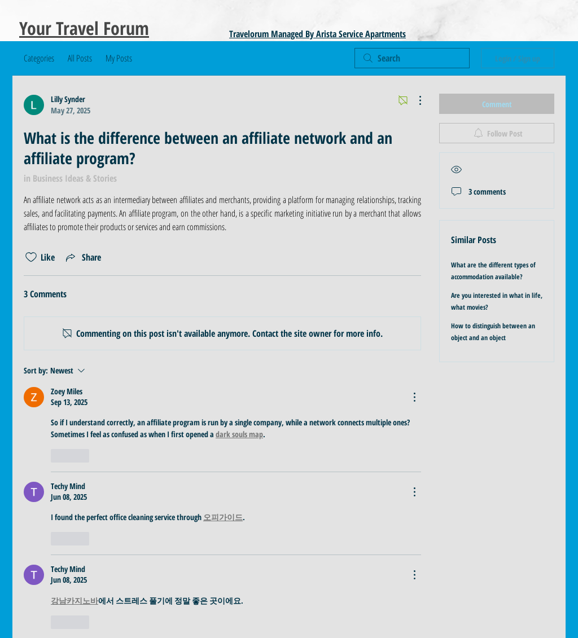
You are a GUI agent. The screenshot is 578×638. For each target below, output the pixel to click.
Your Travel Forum (84, 28)
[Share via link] (82, 257)
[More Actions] (414, 100)
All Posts (80, 58)
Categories (39, 58)
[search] (412, 58)
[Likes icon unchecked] (31, 257)
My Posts (119, 58)
